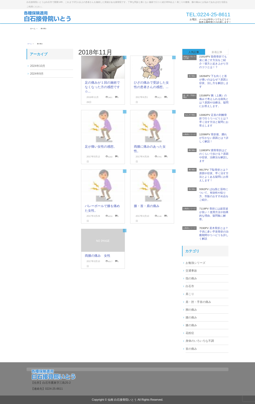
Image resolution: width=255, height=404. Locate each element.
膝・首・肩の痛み (146, 206)
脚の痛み (192, 150)
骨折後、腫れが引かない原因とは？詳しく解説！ (213, 138)
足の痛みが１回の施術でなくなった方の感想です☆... (102, 87)
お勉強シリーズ (189, 134)
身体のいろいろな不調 (189, 57)
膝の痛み (191, 325)
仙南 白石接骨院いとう (122, 399)
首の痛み (192, 76)
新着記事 (217, 52)
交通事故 (191, 270)
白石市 (190, 286)
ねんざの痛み (190, 115)
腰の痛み (191, 317)
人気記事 (193, 52)
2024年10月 (37, 65)
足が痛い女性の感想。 (101, 146)
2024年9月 (37, 73)
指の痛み (192, 189)
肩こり (190, 293)
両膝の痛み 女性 (97, 255)
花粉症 (190, 333)
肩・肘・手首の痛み (189, 96)
